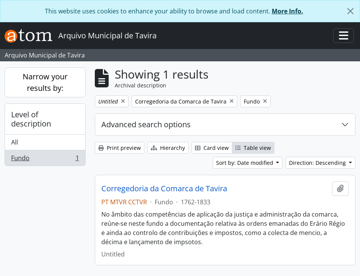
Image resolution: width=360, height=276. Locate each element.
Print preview (119, 147)
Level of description (31, 119)
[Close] (350, 11)
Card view (212, 147)
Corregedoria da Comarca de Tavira (164, 188)
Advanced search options (146, 124)
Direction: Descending (318, 162)
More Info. (287, 11)
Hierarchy (168, 147)
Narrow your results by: (45, 82)
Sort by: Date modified (245, 162)
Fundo (45, 159)
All (14, 142)
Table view (253, 147)
